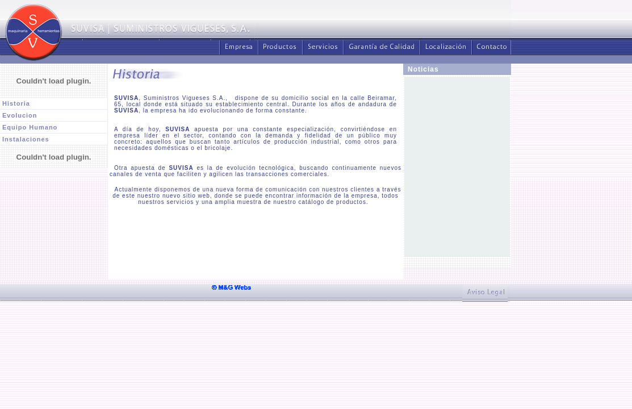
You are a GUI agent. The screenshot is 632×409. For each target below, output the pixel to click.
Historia (16, 103)
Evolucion (19, 115)
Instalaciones (25, 139)
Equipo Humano (29, 127)
